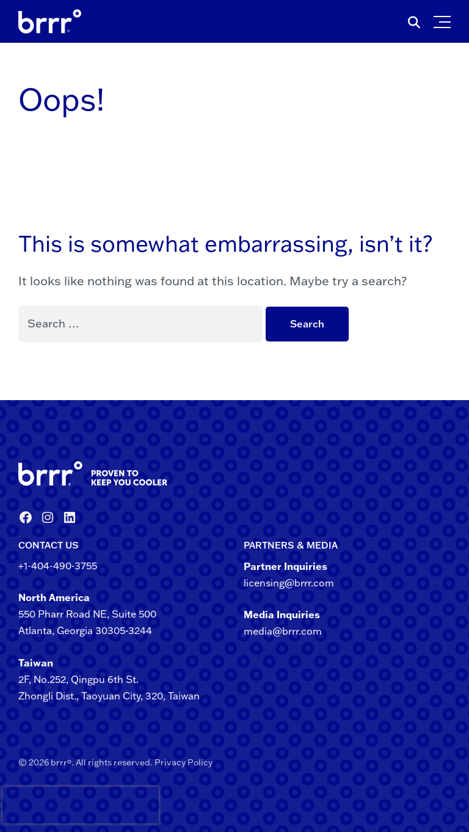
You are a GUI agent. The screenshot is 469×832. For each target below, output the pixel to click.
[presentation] (23, 805)
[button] (445, 19)
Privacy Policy (184, 762)
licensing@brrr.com (289, 583)
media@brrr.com (283, 631)
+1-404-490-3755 (57, 566)
